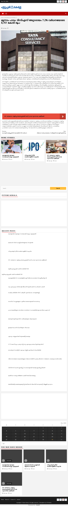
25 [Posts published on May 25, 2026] (6, 439)
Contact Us (13, 499)
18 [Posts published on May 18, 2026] (6, 436)
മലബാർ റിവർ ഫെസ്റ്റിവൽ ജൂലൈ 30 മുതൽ (32, 465)
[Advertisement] (34, 102)
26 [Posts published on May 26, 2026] (15, 439)
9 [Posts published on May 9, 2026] (52, 431)
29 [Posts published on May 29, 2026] (43, 439)
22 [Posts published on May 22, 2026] (43, 436)
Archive (18, 499)
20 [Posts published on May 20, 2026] (24, 436)
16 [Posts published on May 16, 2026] (52, 434)
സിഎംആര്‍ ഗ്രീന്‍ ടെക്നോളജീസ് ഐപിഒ (32, 156)
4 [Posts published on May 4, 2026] (6, 431)
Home (2, 499)
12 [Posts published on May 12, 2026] (15, 434)
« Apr (3, 443)
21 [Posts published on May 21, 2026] (34, 436)
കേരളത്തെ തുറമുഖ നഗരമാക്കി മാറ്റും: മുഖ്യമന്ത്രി (10, 156)
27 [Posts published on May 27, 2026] (24, 439)
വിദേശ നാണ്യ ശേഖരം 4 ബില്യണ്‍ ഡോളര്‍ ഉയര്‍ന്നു (50, 132)
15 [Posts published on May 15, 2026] (43, 434)
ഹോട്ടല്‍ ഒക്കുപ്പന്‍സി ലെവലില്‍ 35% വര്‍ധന (18, 132)
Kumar (11, 159)
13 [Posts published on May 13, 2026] (24, 434)
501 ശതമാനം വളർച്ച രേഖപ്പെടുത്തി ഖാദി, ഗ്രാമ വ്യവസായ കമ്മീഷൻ (54, 157)
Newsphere (42, 502)
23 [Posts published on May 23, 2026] (52, 436)
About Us (7, 499)
